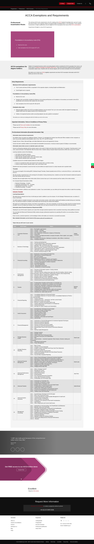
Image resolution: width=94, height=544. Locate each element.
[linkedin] (65, 521)
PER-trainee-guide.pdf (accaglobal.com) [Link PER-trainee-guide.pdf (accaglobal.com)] (43, 218)
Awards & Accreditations (16, 522)
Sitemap (47, 541)
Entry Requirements (18, 81)
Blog (12, 528)
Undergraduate (39, 520)
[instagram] (68, 521)
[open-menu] (90, 4)
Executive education (40, 524)
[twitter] (61, 521)
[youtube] (67, 521)
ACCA (60, 22)
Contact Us (79, 3)
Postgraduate (38, 522)
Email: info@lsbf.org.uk (65, 525)
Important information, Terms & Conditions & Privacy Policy (29, 122)
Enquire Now (71, 3)
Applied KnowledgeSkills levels (46, 67)
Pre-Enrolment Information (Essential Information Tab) (28, 132)
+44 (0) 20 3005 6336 (47, 510)
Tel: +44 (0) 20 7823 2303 (66, 523)
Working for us (14, 526)
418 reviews (36, 491)
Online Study (53, 541)
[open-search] (85, 3)
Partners (12, 524)
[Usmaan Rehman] (18, 449)
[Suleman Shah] (22, 449)
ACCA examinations (76, 24)
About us (13, 520)
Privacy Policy (23, 127)
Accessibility (59, 541)
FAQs (12, 530)
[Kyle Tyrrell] (13, 449)
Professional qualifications (41, 526)
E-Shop (62, 3)
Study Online (38, 528)
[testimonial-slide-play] (47, 443)
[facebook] (63, 521)
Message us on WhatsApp (37, 506)
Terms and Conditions (25, 125)
